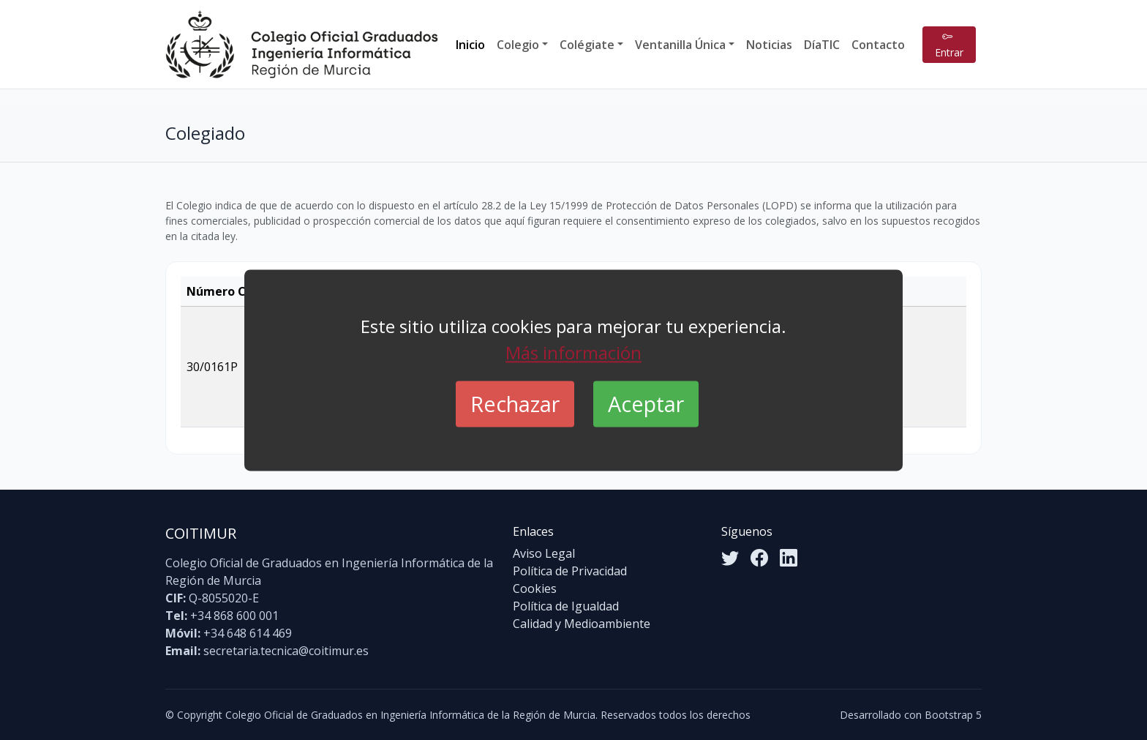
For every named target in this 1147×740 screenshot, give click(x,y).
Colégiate (587, 45)
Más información (573, 352)
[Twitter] (730, 558)
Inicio (470, 45)
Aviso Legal (544, 553)
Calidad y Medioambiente (581, 624)
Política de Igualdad (566, 606)
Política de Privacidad (570, 571)
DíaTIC (822, 45)
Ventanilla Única (680, 45)
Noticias (769, 45)
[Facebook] (759, 558)
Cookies (535, 588)
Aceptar (646, 403)
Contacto (878, 45)
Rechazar (515, 403)
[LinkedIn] (788, 558)
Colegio (518, 45)
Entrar (949, 44)
